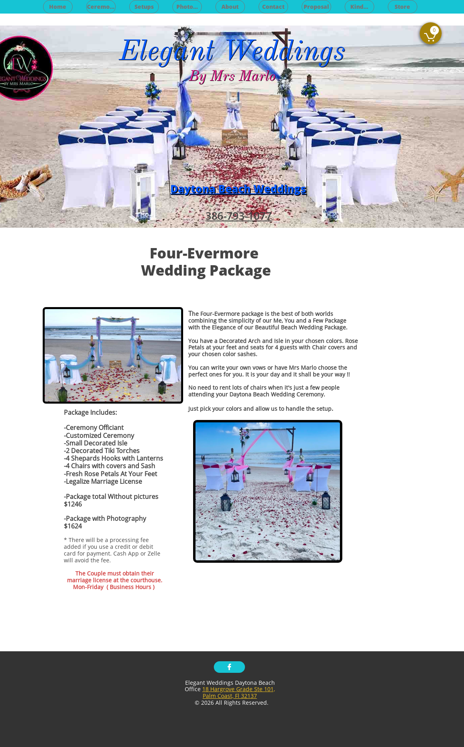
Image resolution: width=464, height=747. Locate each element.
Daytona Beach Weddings (238, 188)
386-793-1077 (238, 216)
